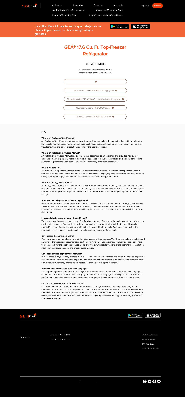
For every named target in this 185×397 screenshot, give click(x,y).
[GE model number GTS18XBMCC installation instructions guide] (95, 99)
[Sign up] (145, 5)
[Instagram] (145, 381)
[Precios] (157, 5)
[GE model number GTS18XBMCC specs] (95, 107)
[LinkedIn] (149, 381)
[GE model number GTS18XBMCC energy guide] (95, 90)
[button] (78, 5)
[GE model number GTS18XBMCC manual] (95, 116)
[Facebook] (154, 381)
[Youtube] (159, 381)
